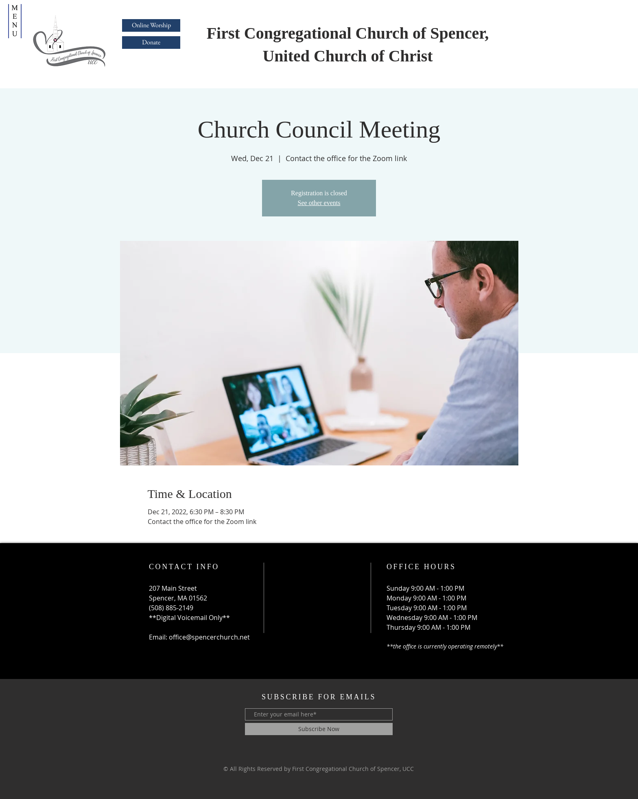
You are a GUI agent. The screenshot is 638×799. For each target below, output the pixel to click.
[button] (15, 21)
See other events (319, 202)
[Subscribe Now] (319, 729)
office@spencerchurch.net (209, 637)
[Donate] (151, 42)
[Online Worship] (151, 25)
